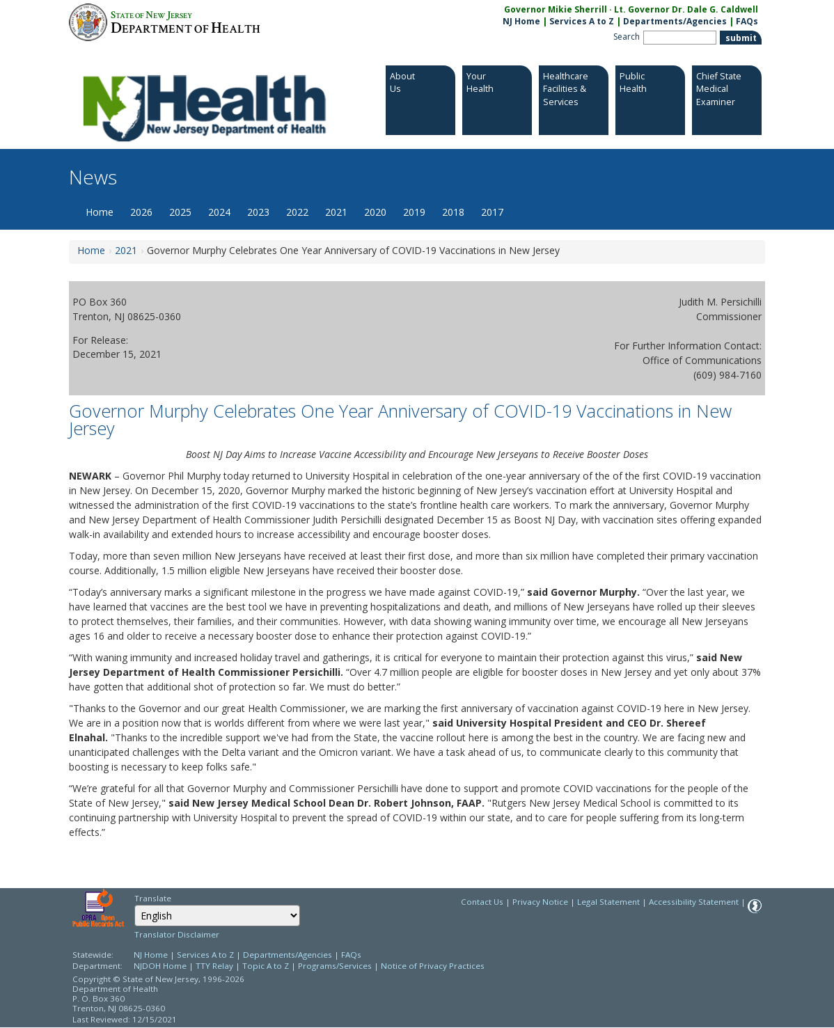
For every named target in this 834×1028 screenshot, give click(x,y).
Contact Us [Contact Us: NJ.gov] (482, 901)
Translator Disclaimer (176, 934)
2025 (180, 212)
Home (99, 212)
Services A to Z (581, 21)
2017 (492, 212)
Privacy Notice (540, 901)
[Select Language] (217, 915)
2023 (258, 212)
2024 (219, 212)
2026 (141, 212)
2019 (414, 212)
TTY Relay (215, 965)
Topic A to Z (265, 965)
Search (626, 36)
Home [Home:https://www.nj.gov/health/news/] (91, 250)
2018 (453, 212)
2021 (336, 212)
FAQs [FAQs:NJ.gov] (747, 21)
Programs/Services (335, 965)
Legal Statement (608, 901)
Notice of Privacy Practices (433, 965)
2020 (375, 212)
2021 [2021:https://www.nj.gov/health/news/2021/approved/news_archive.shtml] (126, 250)
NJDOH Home (160, 965)
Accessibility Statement (694, 901)
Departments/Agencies (675, 21)
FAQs (351, 954)
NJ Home (521, 21)
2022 (297, 212)
